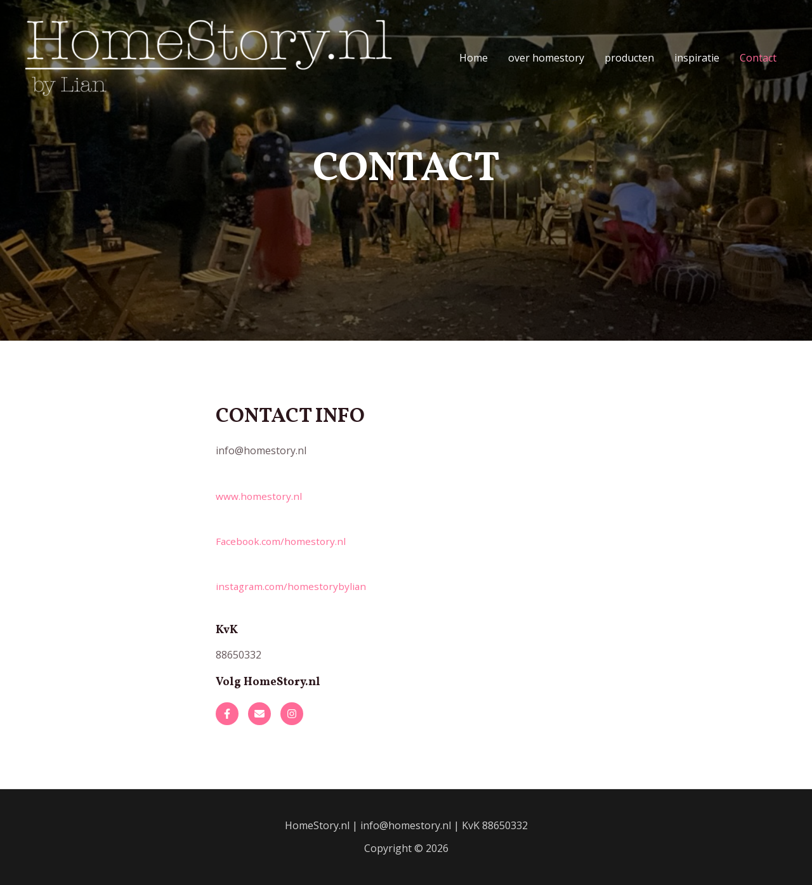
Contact (758, 58)
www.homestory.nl (259, 496)
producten (629, 58)
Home (473, 58)
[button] (227, 713)
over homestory (546, 58)
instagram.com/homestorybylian (293, 586)
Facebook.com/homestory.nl (283, 541)
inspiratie (696, 58)
